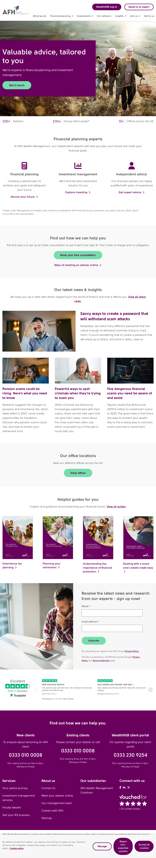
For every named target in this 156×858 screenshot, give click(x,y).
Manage (102, 846)
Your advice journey (15, 788)
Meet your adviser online (57, 795)
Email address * (90, 621)
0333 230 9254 (130, 755)
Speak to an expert (138, 6)
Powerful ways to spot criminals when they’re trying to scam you (78, 393)
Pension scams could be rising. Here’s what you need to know (24, 393)
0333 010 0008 (25, 755)
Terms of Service (101, 660)
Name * (86, 606)
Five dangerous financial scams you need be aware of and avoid (129, 393)
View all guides (116, 506)
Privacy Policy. (132, 651)
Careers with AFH (52, 810)
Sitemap (46, 818)
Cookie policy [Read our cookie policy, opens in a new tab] (17, 848)
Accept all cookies (144, 846)
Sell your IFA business (16, 815)
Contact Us (48, 788)
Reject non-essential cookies (123, 846)
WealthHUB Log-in (106, 6)
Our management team (56, 803)
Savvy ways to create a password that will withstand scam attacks (114, 316)
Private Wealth (11, 807)
